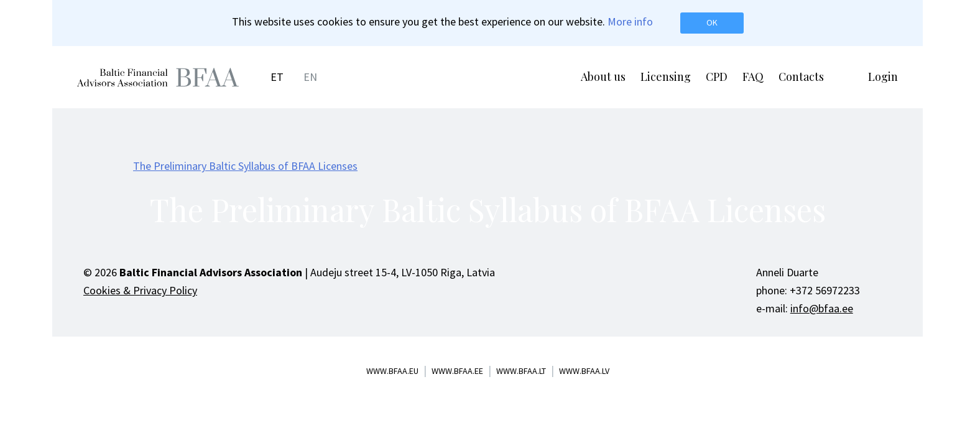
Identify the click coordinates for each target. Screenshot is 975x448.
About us (603, 76)
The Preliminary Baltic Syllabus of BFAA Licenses (245, 166)
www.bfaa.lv (584, 370)
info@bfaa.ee (821, 308)
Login (883, 76)
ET (277, 77)
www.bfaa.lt (521, 370)
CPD (717, 76)
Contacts (801, 76)
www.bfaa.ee (457, 370)
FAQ (753, 76)
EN (310, 77)
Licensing (665, 76)
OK (712, 22)
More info (630, 21)
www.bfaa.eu (392, 370)
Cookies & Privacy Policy (140, 290)
